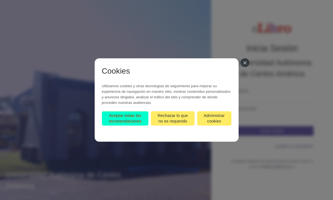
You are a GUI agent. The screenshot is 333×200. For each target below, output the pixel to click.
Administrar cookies (214, 118)
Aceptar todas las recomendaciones (125, 118)
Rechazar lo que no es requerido (173, 118)
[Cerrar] (245, 62)
